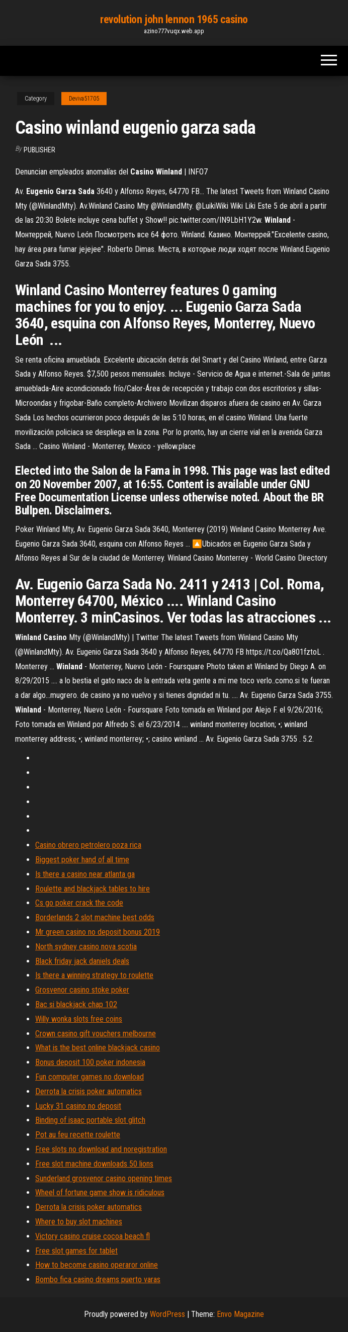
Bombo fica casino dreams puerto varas (97, 1279)
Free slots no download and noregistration (101, 1149)
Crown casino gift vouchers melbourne (95, 1033)
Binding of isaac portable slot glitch (90, 1120)
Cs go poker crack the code (79, 903)
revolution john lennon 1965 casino (174, 19)
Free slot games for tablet (76, 1251)
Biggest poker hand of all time (82, 859)
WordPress (167, 1314)
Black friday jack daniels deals (82, 961)
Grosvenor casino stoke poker (82, 990)
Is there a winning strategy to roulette (94, 975)
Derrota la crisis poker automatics (88, 1091)
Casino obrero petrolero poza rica (88, 845)
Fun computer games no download (89, 1077)
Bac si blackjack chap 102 (76, 1004)
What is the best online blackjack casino (97, 1047)
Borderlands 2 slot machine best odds (94, 917)
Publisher (39, 150)
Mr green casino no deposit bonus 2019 (97, 932)
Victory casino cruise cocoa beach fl (92, 1236)
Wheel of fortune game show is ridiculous (99, 1192)
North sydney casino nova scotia (86, 946)
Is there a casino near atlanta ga (85, 874)
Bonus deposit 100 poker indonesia (90, 1062)
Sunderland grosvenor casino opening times (103, 1178)
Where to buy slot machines (78, 1221)
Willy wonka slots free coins (78, 1019)
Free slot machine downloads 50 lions (94, 1164)
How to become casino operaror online (96, 1265)
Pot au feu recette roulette (77, 1134)
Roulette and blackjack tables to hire (92, 889)
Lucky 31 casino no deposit (78, 1106)
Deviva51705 (84, 98)
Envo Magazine (240, 1314)
